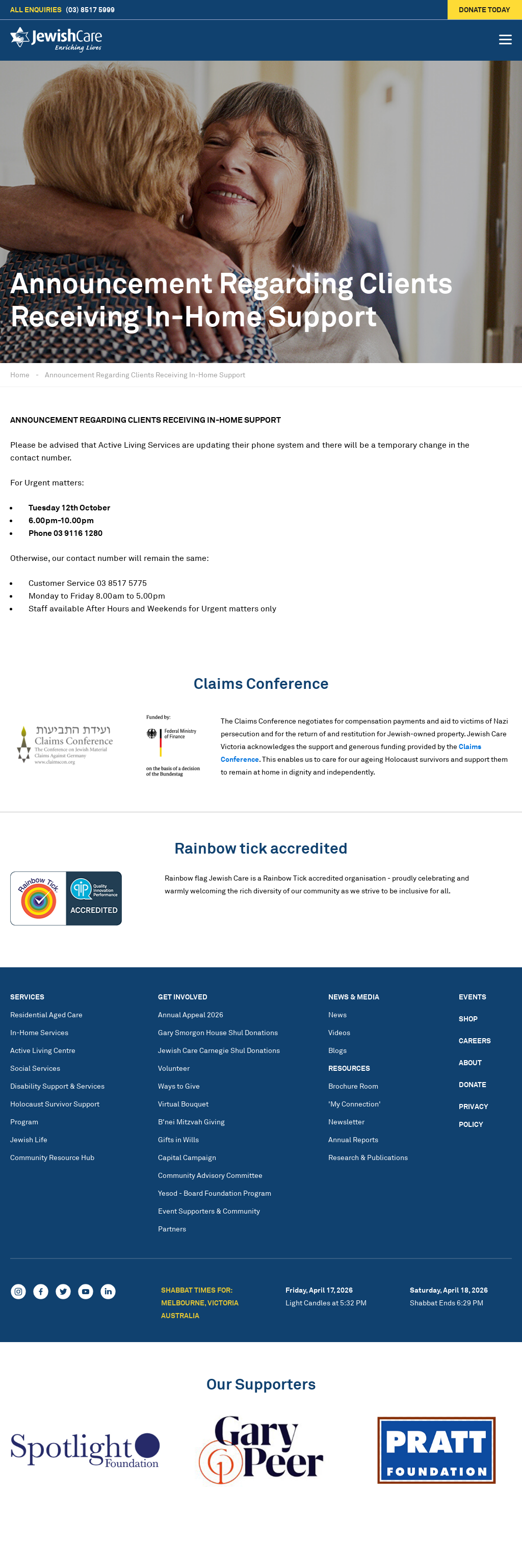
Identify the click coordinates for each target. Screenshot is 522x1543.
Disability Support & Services (57, 1086)
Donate (472, 1084)
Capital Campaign (187, 1157)
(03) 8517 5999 (62, 10)
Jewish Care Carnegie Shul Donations (219, 1050)
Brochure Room (353, 1086)
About (470, 1062)
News (337, 1014)
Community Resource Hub (52, 1157)
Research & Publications (368, 1157)
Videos (339, 1032)
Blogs (337, 1050)
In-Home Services (39, 1032)
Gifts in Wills (178, 1139)
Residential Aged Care (46, 1014)
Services (27, 996)
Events (472, 996)
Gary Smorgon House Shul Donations (218, 1032)
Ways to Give (179, 1086)
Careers (475, 1040)
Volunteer (174, 1068)
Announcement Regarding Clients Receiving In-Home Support (145, 374)
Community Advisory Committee (210, 1175)
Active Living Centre (42, 1050)
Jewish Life (28, 1139)
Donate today (485, 9)
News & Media (353, 996)
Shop (468, 1018)
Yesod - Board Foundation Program (214, 1193)
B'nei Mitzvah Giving (191, 1121)
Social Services (35, 1068)
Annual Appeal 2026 (190, 1014)
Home (20, 374)
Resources (349, 1068)
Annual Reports (353, 1139)
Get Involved (182, 996)
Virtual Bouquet (183, 1103)
